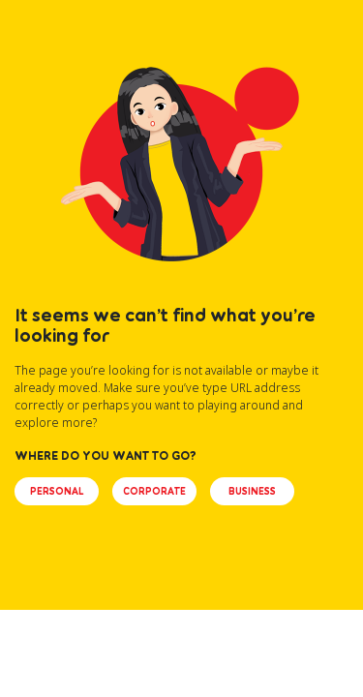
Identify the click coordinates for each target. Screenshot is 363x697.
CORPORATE (154, 491)
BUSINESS (252, 491)
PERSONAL (56, 491)
